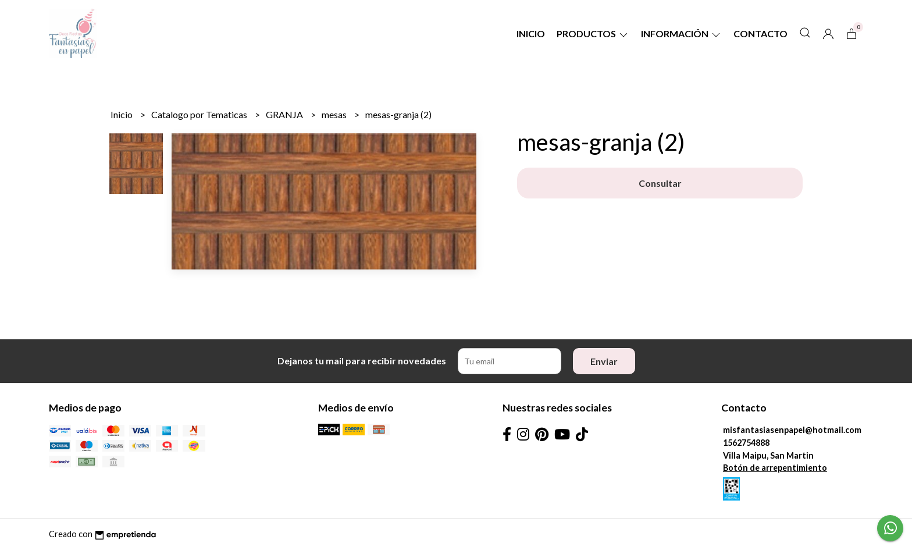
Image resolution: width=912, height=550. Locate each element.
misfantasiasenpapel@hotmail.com (792, 430)
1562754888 (746, 443)
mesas (335, 114)
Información (681, 33)
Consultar (660, 183)
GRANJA (285, 114)
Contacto (760, 33)
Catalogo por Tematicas (200, 114)
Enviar (604, 361)
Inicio (530, 33)
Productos (593, 33)
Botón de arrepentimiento (775, 468)
